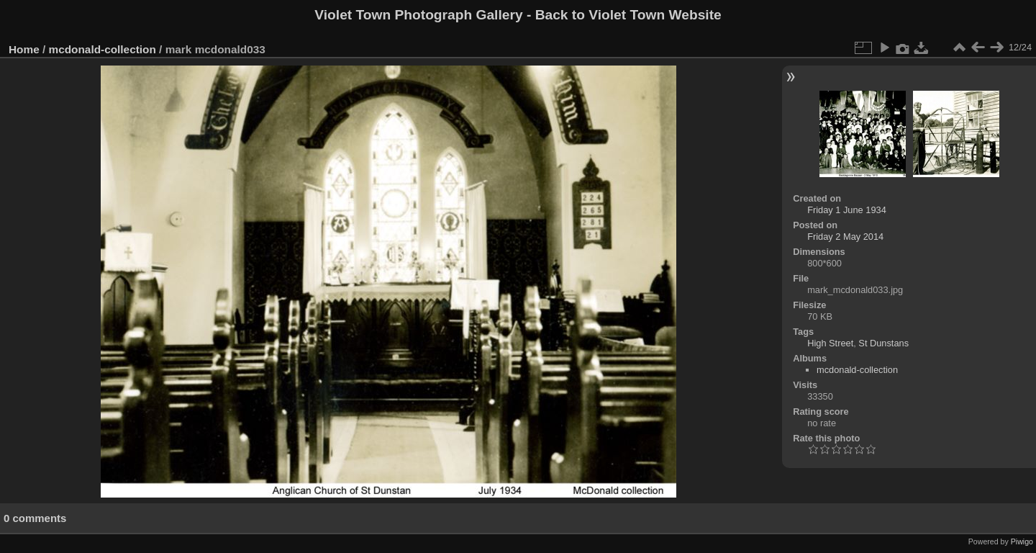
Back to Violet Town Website (628, 14)
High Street (830, 343)
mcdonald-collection (102, 49)
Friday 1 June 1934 (846, 209)
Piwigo (1022, 541)
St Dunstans (883, 343)
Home (24, 49)
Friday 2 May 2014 (845, 236)
